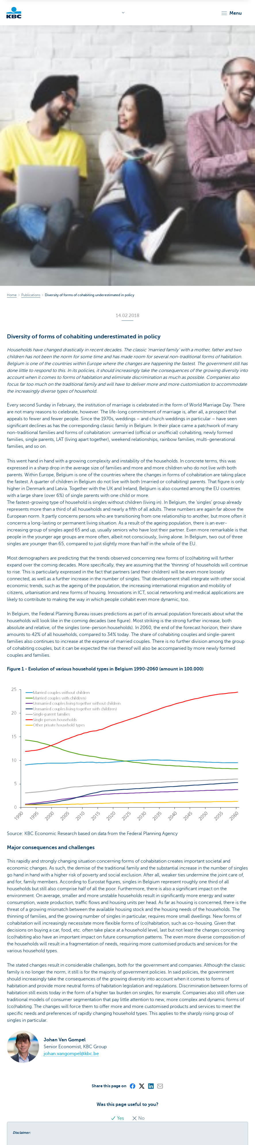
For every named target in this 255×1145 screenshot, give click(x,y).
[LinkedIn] (150, 1085)
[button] (231, 13)
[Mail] (159, 1085)
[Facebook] (132, 1085)
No (138, 1118)
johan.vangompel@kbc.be (71, 1053)
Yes (118, 1118)
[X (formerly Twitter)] (141, 1085)
